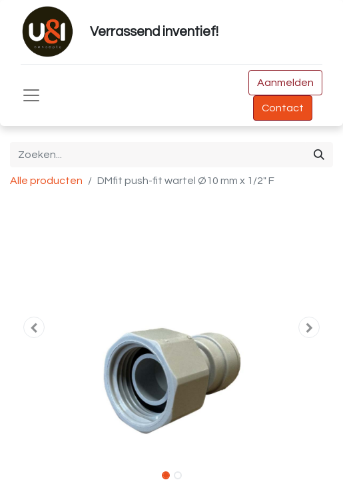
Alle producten (46, 180)
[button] (34, 327)
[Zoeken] (319, 154)
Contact (283, 108)
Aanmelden (285, 82)
